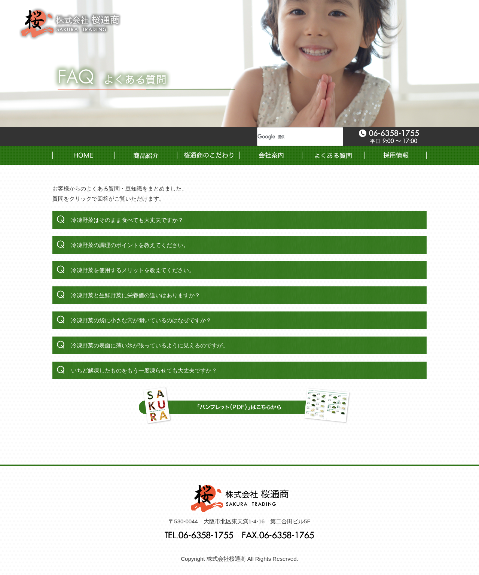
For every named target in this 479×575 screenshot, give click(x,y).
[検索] (291, 136)
